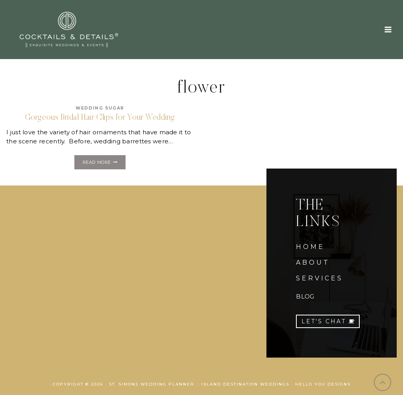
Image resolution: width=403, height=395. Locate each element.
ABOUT (312, 262)
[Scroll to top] (383, 382)
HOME (310, 246)
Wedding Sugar (100, 108)
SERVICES (319, 278)
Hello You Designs (323, 384)
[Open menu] (388, 29)
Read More (104, 163)
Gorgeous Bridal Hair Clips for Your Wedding (100, 118)
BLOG (305, 296)
